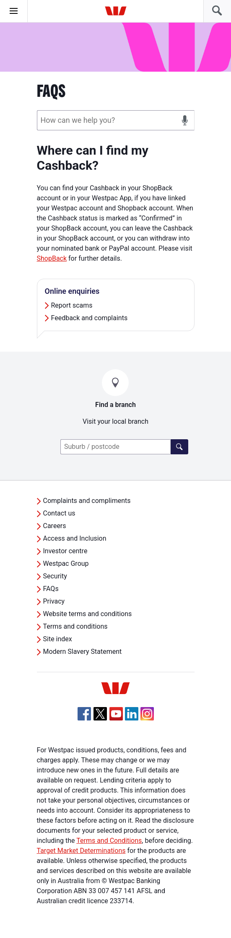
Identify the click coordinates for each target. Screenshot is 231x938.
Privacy (54, 601)
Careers (54, 526)
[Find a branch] (179, 446)
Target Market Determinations (81, 851)
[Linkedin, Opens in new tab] (132, 713)
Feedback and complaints (89, 318)
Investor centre (65, 551)
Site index (57, 639)
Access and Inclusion (74, 538)
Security (55, 576)
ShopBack (52, 258)
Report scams (72, 305)
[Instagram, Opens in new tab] (147, 718)
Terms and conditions (75, 626)
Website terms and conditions (87, 614)
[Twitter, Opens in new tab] (100, 713)
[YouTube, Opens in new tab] (116, 713)
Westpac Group (66, 563)
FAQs (51, 589)
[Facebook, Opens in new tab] (84, 713)
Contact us (59, 513)
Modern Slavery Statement (82, 652)
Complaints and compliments (87, 501)
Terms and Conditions (109, 841)
